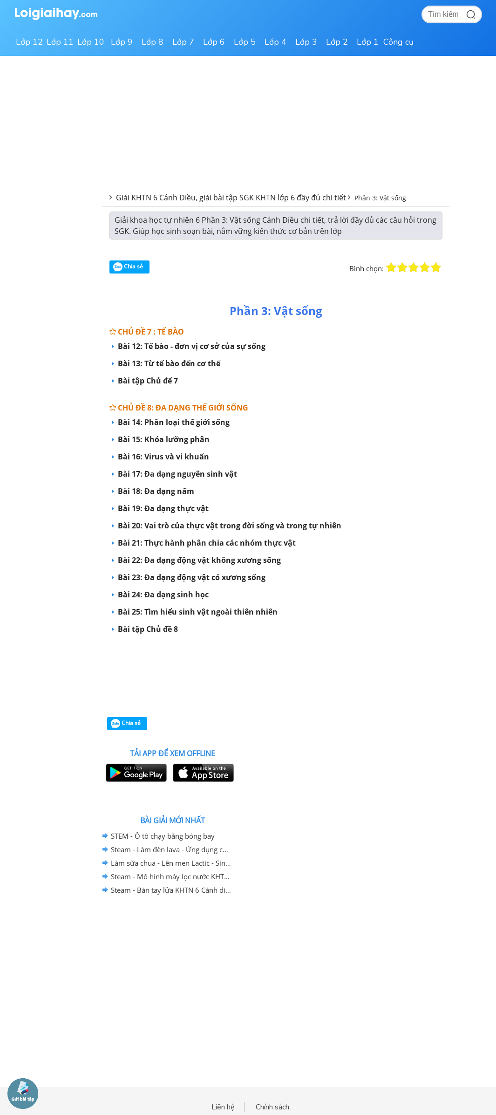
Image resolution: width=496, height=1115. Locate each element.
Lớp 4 (275, 42)
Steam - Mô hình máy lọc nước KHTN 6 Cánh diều (171, 876)
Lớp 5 (245, 42)
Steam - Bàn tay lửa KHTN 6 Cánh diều (171, 890)
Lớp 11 (60, 42)
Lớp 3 (306, 42)
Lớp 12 (29, 42)
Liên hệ (223, 1107)
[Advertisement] (275, 680)
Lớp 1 (368, 42)
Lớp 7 (183, 42)
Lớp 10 (90, 42)
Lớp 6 (214, 42)
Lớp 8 (152, 42)
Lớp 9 (122, 42)
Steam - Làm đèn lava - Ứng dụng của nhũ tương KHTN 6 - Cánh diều (171, 849)
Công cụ (398, 42)
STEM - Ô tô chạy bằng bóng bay (163, 836)
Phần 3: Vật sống (380, 197)
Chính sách (272, 1107)
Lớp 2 (337, 42)
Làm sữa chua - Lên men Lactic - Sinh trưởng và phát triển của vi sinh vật (171, 863)
